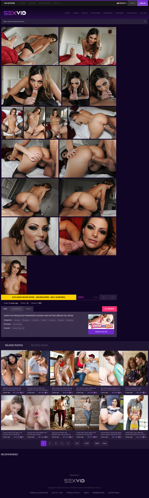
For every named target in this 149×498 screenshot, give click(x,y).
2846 (97, 443)
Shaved (61, 320)
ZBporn (32, 3)
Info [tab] (5, 309)
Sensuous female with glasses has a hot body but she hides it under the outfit (61, 433)
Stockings (69, 320)
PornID (22, 3)
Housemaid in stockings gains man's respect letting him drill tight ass (111, 433)
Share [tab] (28, 309)
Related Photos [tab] (14, 345)
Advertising (113, 493)
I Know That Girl (18, 328)
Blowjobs (26, 320)
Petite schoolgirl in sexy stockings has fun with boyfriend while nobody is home (134, 389)
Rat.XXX (56, 3)
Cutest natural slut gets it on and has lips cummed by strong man (12, 433)
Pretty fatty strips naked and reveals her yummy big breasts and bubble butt (86, 433)
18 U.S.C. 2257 (57, 493)
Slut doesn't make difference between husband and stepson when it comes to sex (86, 389)
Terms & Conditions (39, 493)
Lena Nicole (17, 324)
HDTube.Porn (44, 3)
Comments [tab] (17, 309)
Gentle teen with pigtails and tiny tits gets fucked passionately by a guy (37, 433)
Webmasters (98, 493)
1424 (87, 443)
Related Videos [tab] (39, 345)
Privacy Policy (73, 493)
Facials (44, 320)
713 (77, 443)
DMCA (86, 493)
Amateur (17, 320)
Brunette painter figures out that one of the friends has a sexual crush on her (110, 389)
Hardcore (52, 320)
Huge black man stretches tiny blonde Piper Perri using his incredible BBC (135, 433)
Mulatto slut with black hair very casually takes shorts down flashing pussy (12, 389)
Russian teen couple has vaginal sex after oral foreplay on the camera (37, 389)
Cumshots (35, 320)
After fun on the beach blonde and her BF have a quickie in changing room (62, 389)
